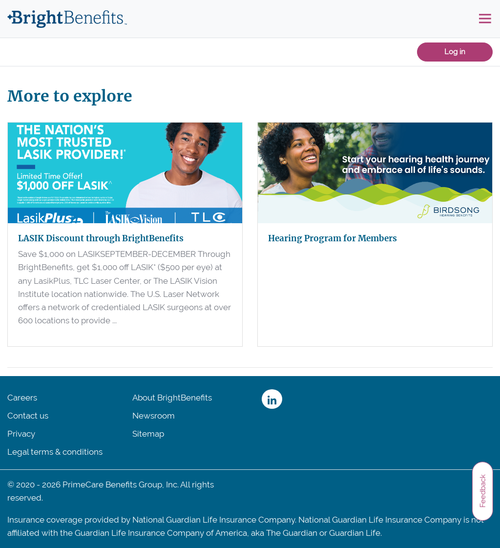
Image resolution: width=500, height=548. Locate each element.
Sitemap (148, 434)
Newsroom (153, 416)
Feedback (482, 490)
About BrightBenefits (172, 397)
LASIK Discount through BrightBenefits (101, 238)
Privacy (21, 434)
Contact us (27, 416)
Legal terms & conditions (55, 452)
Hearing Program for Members (332, 238)
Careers (22, 397)
